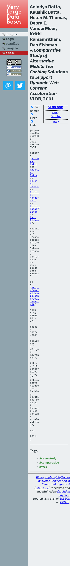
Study (36, 55)
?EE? (56, 121)
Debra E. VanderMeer (34, 210)
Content (38, 88)
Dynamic (39, 82)
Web (54, 82)
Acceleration (43, 93)
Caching (38, 71)
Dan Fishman (34, 239)
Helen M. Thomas (34, 195)
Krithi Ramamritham (35, 225)
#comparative (49, 524)
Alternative (42, 60)
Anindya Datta (34, 168)
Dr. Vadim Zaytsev (63, 555)
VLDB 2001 (55, 107)
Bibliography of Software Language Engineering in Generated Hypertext (53, 543)
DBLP (55, 112)
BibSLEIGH (42, 550)
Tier (49, 66)
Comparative (47, 50)
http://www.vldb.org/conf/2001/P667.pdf (34, 329)
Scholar (56, 116)
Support (43, 77)
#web (43, 528)
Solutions (58, 71)
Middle (37, 66)
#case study (48, 520)
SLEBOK (65, 560)
